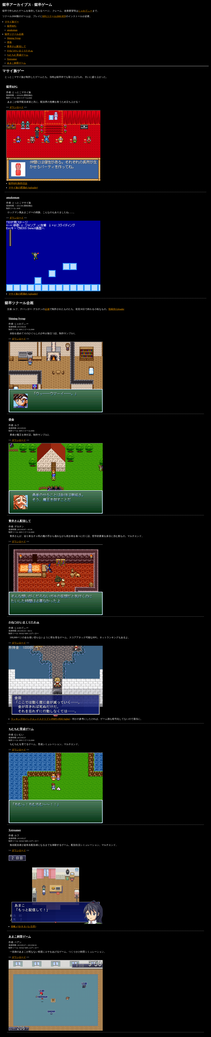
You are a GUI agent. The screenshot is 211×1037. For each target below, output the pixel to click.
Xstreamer (12, 59)
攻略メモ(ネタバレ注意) (23, 926)
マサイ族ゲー (12, 21)
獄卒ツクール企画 (14, 34)
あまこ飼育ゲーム (16, 63)
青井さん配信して (16, 46)
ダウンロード (16, 107)
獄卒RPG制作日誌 (18, 183)
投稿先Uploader (116, 309)
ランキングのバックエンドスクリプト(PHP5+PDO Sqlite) (40, 719)
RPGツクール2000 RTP (54, 16)
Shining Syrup (14, 38)
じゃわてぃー (85, 11)
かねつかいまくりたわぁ (20, 50)
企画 (47, 309)
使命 (9, 42)
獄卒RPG (11, 26)
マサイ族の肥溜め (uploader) (23, 187)
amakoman (12, 30)
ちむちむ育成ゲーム (17, 55)
